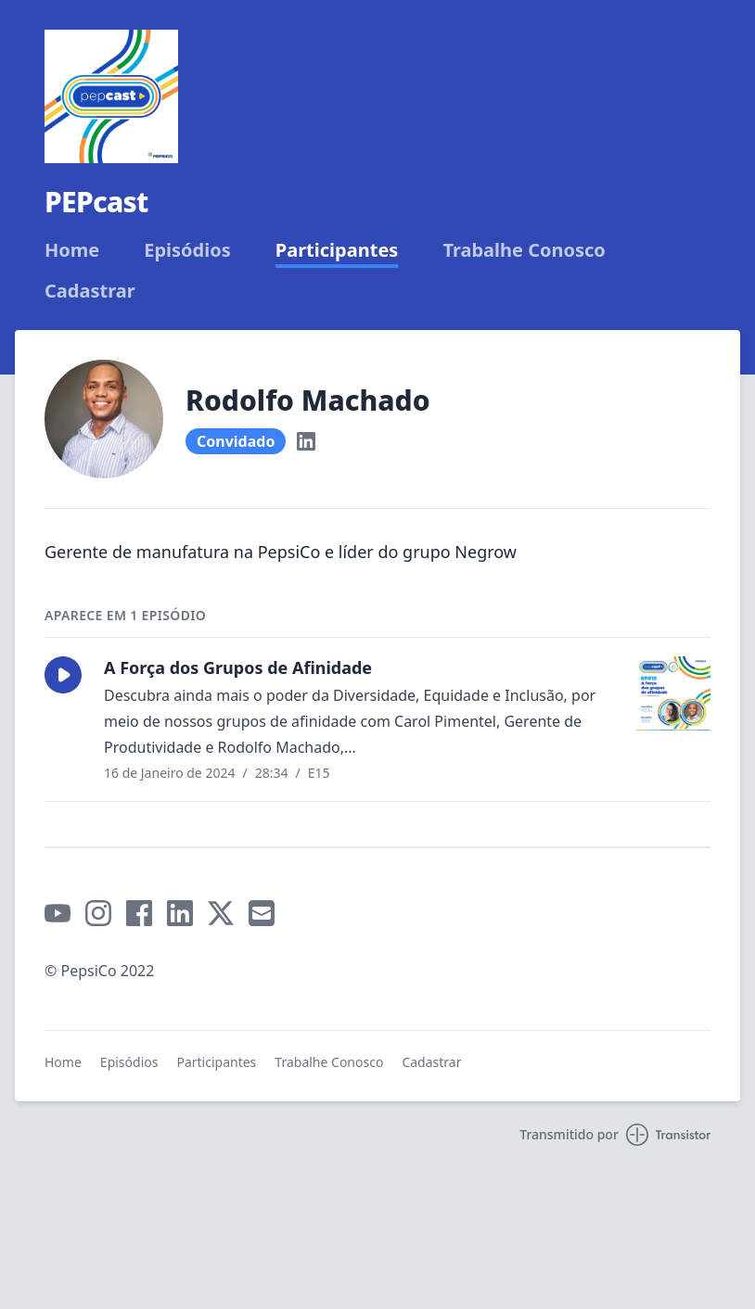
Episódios (187, 250)
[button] (63, 674)
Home (72, 250)
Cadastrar (90, 291)
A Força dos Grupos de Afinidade (238, 667)
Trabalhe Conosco (523, 250)
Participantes (337, 250)
